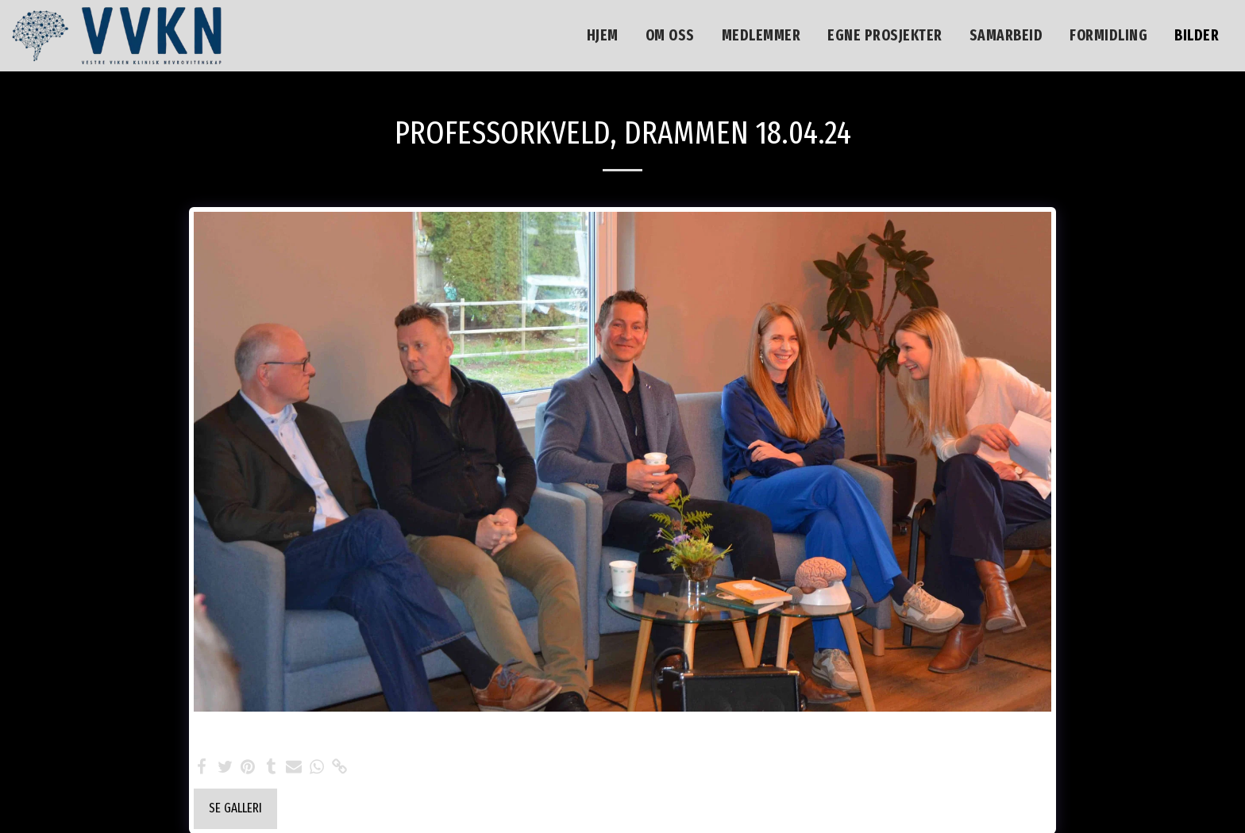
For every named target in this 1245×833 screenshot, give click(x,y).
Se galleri (235, 808)
